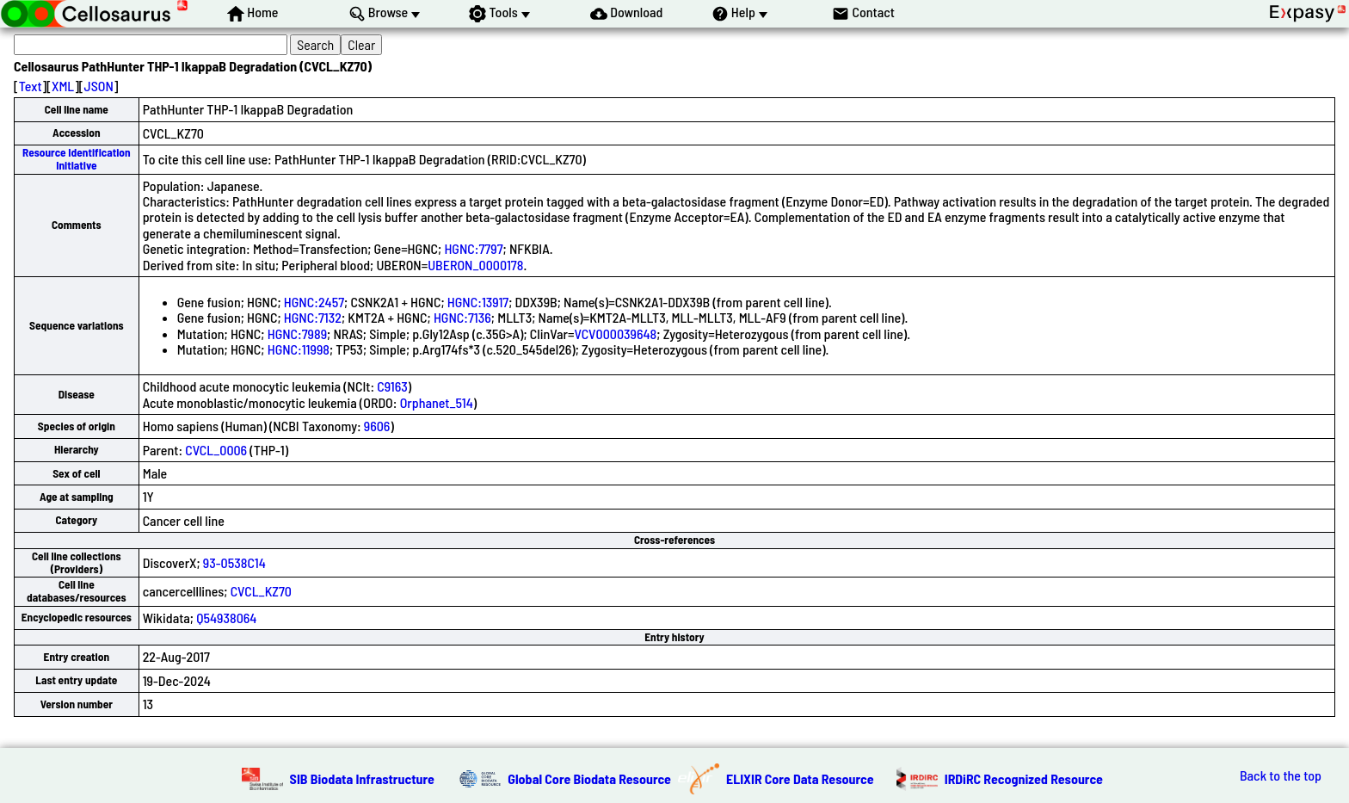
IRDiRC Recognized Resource (1024, 778)
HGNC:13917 (477, 301)
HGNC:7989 (297, 333)
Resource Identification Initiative (76, 158)
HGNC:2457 (314, 301)
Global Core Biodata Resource (589, 778)
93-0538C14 (234, 562)
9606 (377, 425)
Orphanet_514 (436, 402)
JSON (99, 85)
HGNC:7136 (462, 317)
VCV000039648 (616, 333)
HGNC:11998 (299, 349)
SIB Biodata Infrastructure (362, 778)
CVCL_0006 (216, 450)
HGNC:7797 (473, 248)
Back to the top (1280, 775)
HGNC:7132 (313, 317)
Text (30, 85)
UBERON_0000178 (475, 264)
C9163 (392, 386)
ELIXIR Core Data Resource (800, 778)
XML (63, 85)
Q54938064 (226, 617)
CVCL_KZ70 (261, 591)
